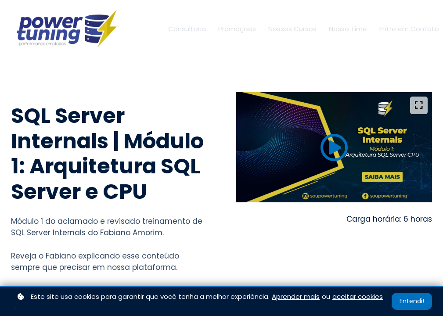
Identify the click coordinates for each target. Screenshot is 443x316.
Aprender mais (296, 296)
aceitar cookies (357, 296)
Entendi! (412, 301)
